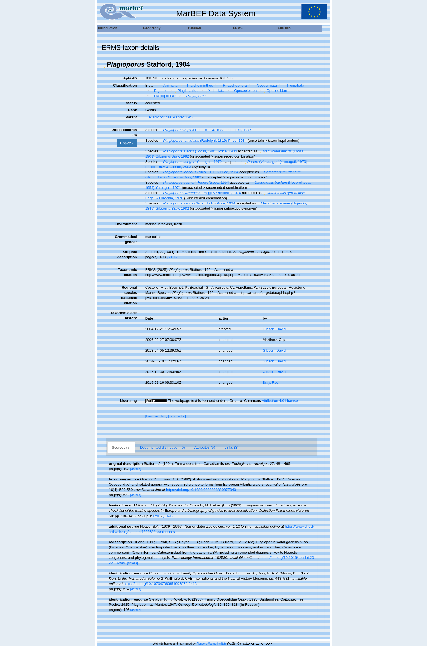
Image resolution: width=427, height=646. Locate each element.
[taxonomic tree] (156, 416)
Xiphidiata (214, 91)
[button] (104, 64)
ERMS (238, 28)
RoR (157, 516)
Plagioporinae (163, 96)
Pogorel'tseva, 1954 (194, 182)
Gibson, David (274, 329)
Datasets (195, 28)
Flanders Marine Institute (212, 643)
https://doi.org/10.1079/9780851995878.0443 (160, 584)
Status (131, 103)
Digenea (158, 91)
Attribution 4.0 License (280, 401)
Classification (125, 85)
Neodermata (265, 85)
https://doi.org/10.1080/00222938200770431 (202, 490)
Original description (127, 254)
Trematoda (293, 85)
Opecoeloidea (243, 91)
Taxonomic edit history (123, 315)
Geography (151, 28)
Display (127, 143)
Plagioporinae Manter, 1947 (169, 117)
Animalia (169, 85)
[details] (172, 257)
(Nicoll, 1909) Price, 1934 (198, 172)
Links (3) (231, 447)
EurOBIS (284, 28)
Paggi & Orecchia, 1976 (200, 193)
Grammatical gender (126, 239)
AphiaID (130, 78)
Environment (126, 224)
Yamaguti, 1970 (190, 162)
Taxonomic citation (127, 272)
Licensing (128, 401)
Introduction (107, 28)
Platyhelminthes (198, 85)
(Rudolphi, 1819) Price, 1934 (203, 140)
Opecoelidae (275, 91)
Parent (131, 117)
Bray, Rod (271, 382)
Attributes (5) (204, 447)
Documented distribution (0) (162, 447)
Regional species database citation (129, 295)
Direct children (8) (124, 132)
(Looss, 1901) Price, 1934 (198, 151)
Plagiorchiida (185, 91)
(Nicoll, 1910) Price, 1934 (197, 203)
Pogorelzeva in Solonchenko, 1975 (205, 130)
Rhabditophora (233, 85)
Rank (132, 110)
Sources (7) (121, 447)
